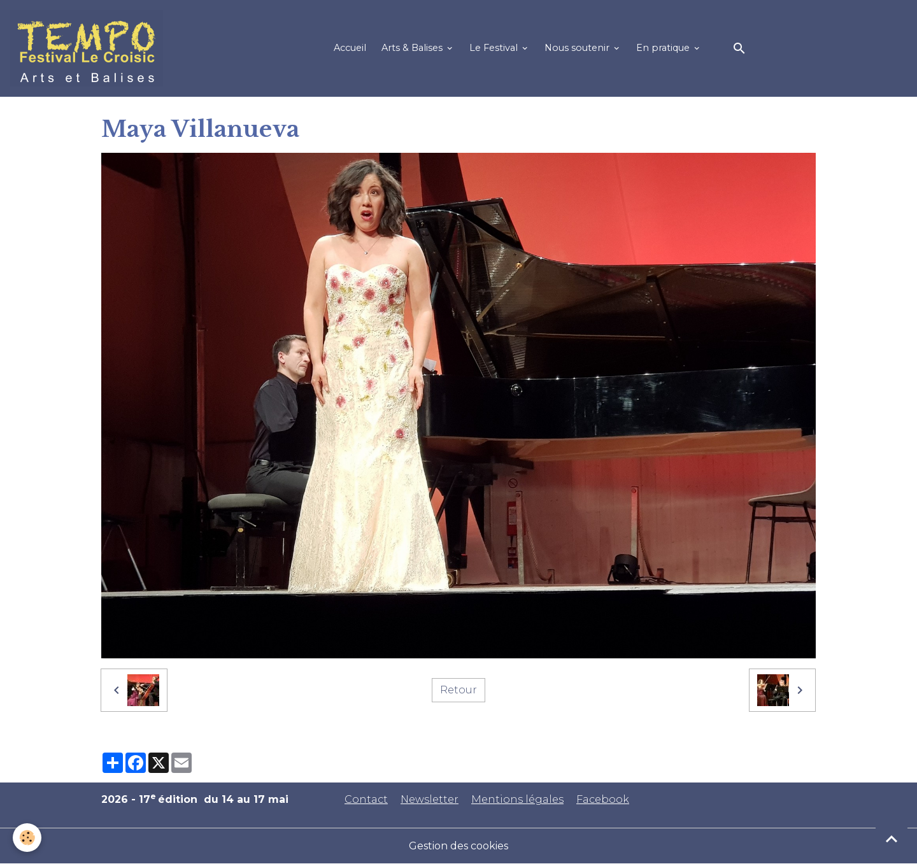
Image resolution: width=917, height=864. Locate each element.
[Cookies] (27, 837)
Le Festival (494, 47)
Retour (458, 690)
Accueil (350, 47)
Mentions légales (517, 799)
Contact (366, 799)
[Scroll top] (891, 838)
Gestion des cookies (458, 846)
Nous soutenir (578, 47)
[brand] (89, 48)
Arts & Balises (413, 47)
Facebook (602, 799)
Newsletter (429, 799)
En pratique (664, 47)
